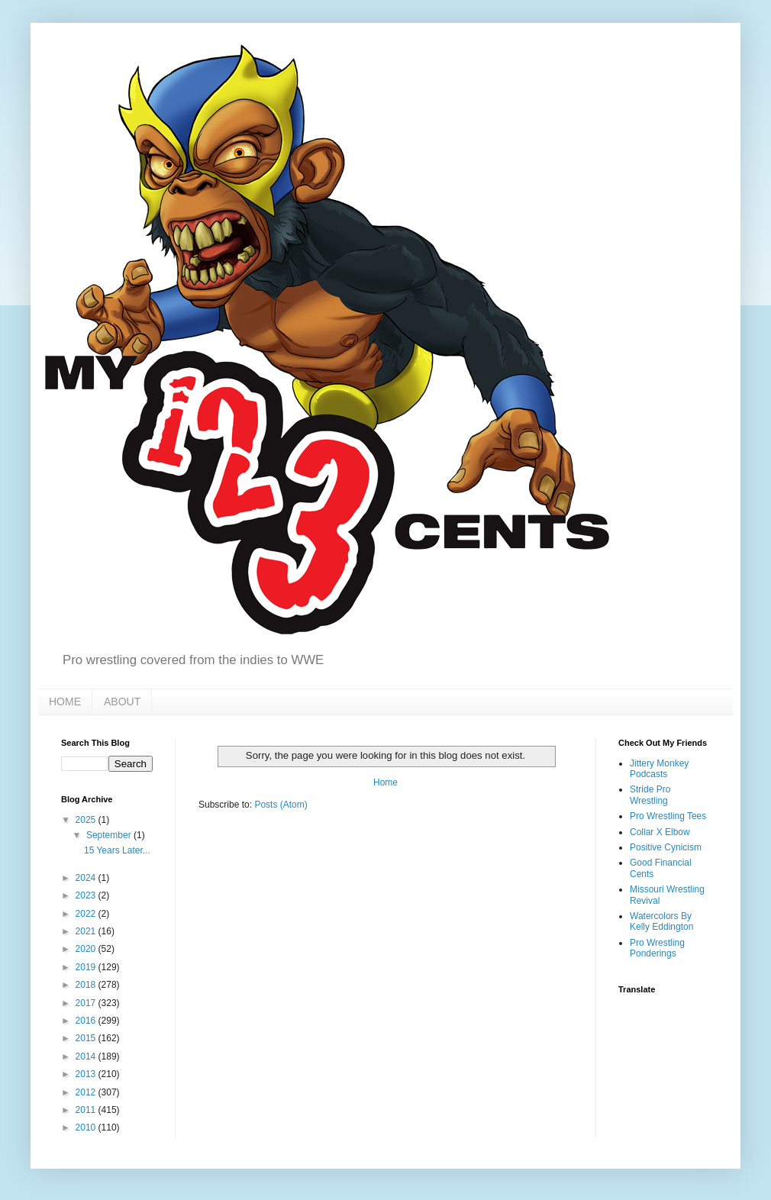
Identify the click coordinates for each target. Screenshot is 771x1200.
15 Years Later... (117, 850)
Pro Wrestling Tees (668, 816)
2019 (87, 967)
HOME (65, 701)
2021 (87, 931)
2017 (87, 1003)
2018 (87, 984)
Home (385, 782)
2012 (87, 1092)
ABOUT (122, 701)
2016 (87, 1020)
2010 (87, 1127)
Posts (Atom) (280, 804)
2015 (87, 1038)
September (110, 835)
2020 (87, 949)
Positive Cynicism (666, 847)
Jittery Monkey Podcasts (659, 768)
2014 (87, 1056)
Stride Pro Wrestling (650, 794)
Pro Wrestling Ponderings (657, 948)
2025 (87, 820)
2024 (87, 878)
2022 (87, 913)
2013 (87, 1074)
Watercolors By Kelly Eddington (661, 921)
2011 (87, 1110)
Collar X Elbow (660, 832)
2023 (87, 895)
